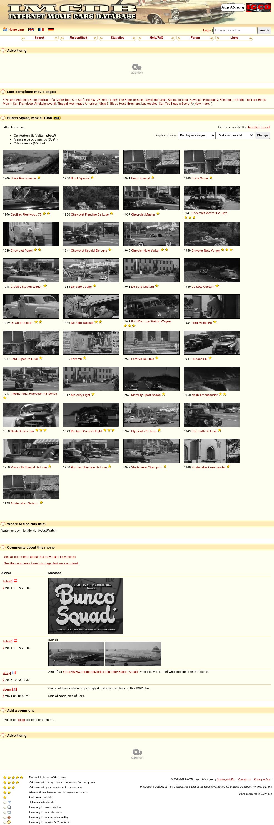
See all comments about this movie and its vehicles (40, 557)
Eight (86, 395)
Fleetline (91, 214)
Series (52, 394)
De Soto (76, 287)
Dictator (32, 503)
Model (203, 323)
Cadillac (16, 214)
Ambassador (208, 395)
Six (205, 359)
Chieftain (88, 467)
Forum (195, 37)
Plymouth (138, 431)
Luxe (105, 214)
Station (27, 287)
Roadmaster (27, 178)
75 (40, 214)
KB (45, 394)
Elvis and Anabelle (15, 100)
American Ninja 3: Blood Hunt (105, 104)
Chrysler (137, 250)
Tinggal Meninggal (70, 104)
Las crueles (149, 104)
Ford (134, 321)
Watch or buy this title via (28, 530)
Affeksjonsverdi (45, 104)
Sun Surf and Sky (84, 100)
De (99, 214)
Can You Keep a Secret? (175, 104)
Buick (14, 178)
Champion (155, 467)
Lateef (265, 127)
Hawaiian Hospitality (203, 100)
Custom (148, 287)
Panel (29, 250)
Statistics (117, 37)
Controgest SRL (226, 779)
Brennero (133, 104)
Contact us (244, 779)
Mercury (76, 395)
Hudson (196, 359)
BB (210, 323)
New (146, 250)
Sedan (156, 395)
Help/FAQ (156, 37)
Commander (216, 467)
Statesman (26, 431)
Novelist (254, 127)
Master (150, 214)
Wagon (37, 287)
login (21, 720)
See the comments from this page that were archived (41, 563)
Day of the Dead (155, 100)
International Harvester (27, 394)
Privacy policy (262, 779)
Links (234, 37)
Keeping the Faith (232, 100)
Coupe (87, 287)
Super (204, 178)
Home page (16, 29)
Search (39, 37)
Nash (195, 395)
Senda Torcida (178, 100)
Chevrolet (77, 214)
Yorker (155, 250)
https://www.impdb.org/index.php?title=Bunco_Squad (100, 672)
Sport (147, 395)
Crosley (16, 287)
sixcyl (7, 673)
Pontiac (76, 467)
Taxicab (88, 323)
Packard (76, 431)
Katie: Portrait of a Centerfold (50, 100)
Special (84, 178)
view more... (203, 104)
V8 (80, 359)
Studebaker (139, 467)
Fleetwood (30, 214)
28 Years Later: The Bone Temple (120, 100)
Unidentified (78, 37)
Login (207, 30)
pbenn (7, 689)
